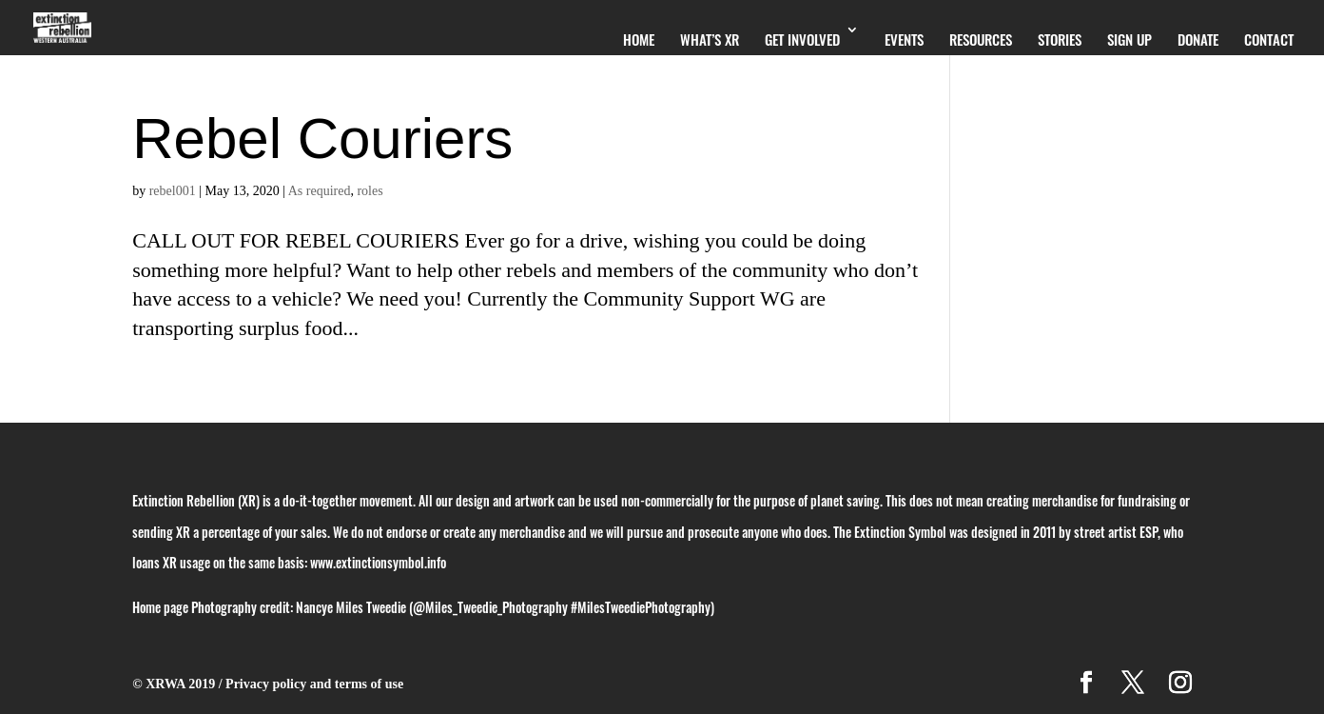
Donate (1198, 39)
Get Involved (802, 39)
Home (638, 39)
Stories (1059, 39)
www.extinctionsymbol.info (378, 562)
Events (904, 39)
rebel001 (172, 191)
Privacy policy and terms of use (314, 684)
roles (369, 191)
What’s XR (709, 39)
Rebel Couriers (322, 138)
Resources (980, 39)
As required (319, 191)
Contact (1269, 39)
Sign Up (1129, 39)
